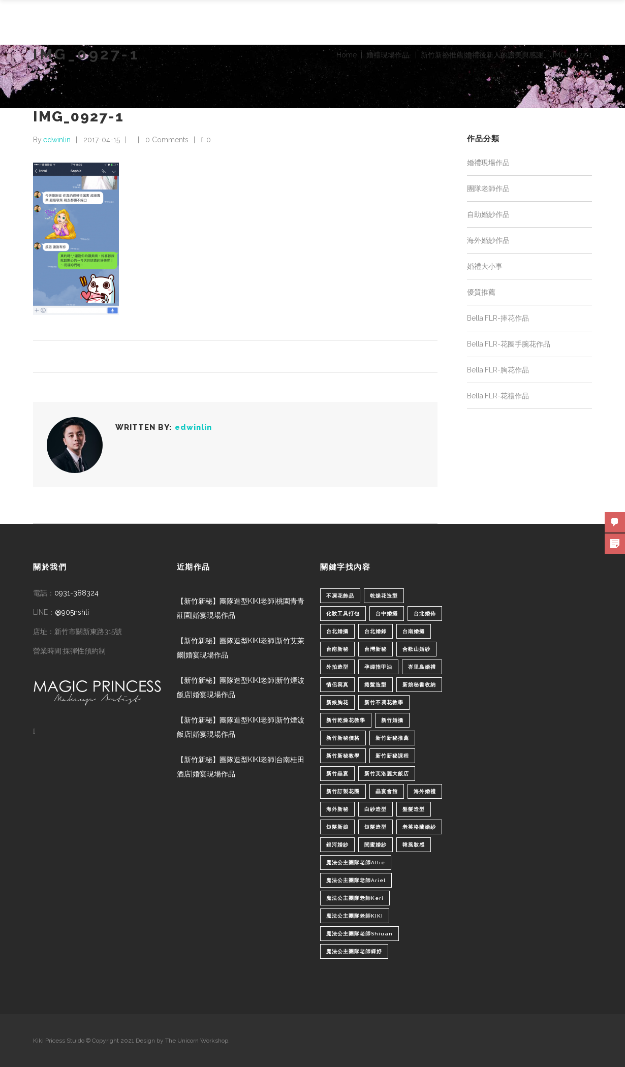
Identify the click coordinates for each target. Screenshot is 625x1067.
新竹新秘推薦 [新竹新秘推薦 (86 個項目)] (392, 738)
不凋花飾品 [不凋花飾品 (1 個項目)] (340, 596)
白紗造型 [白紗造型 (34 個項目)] (375, 809)
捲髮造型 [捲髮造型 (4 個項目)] (375, 684)
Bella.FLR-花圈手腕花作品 (508, 344)
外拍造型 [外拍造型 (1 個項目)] (337, 667)
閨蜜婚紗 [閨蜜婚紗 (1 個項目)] (375, 845)
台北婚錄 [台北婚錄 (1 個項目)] (375, 631)
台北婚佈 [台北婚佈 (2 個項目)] (425, 613)
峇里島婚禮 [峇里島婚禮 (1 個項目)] (422, 667)
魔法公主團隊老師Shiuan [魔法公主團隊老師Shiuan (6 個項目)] (359, 933)
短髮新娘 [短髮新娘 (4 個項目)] (337, 827)
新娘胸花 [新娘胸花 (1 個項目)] (337, 702)
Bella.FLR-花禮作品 (498, 396)
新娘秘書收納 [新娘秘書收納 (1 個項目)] (419, 684)
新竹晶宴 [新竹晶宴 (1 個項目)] (337, 773)
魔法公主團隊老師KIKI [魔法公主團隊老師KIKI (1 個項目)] (354, 916)
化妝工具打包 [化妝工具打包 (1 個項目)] (343, 613)
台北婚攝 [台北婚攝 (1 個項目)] (337, 631)
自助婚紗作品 (488, 214)
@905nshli (72, 612)
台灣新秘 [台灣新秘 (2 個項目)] (375, 649)
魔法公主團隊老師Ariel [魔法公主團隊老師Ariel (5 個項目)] (356, 880)
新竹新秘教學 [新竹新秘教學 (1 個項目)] (343, 756)
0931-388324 (76, 593)
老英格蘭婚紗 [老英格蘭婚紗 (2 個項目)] (419, 827)
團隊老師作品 (488, 188)
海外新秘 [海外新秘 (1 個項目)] (337, 809)
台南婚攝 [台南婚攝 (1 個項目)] (413, 631)
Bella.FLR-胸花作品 (498, 370)
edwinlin (57, 140)
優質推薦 (481, 292)
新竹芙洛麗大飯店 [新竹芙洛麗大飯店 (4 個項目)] (386, 773)
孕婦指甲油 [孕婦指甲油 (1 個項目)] (378, 667)
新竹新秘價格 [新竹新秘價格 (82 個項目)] (343, 738)
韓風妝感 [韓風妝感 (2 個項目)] (413, 845)
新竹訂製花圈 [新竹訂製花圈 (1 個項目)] (343, 791)
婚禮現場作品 (387, 54)
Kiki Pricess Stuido (58, 1040)
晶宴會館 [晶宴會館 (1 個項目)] (387, 791)
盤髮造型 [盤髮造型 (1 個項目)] (413, 809)
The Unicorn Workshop (196, 1040)
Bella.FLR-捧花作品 (498, 318)
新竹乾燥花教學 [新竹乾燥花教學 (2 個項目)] (345, 720)
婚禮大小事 (485, 266)
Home (346, 54)
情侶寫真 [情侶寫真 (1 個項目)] (337, 684)
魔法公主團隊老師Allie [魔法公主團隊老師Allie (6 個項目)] (355, 862)
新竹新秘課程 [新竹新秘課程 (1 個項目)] (392, 756)
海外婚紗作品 (488, 240)
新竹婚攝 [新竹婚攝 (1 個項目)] (392, 720)
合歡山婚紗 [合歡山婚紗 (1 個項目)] (416, 649)
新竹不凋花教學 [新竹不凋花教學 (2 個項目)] (383, 702)
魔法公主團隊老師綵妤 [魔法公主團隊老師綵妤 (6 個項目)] (354, 951)
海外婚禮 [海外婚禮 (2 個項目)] (425, 791)
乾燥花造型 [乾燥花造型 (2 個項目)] (384, 596)
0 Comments (167, 140)
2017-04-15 (101, 140)
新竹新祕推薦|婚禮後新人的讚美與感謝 (482, 54)
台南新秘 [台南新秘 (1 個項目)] (337, 649)
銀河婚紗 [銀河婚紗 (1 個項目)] (337, 845)
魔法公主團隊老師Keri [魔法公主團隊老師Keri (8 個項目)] (355, 898)
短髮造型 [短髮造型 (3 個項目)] (375, 827)
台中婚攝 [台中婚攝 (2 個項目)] (387, 613)
